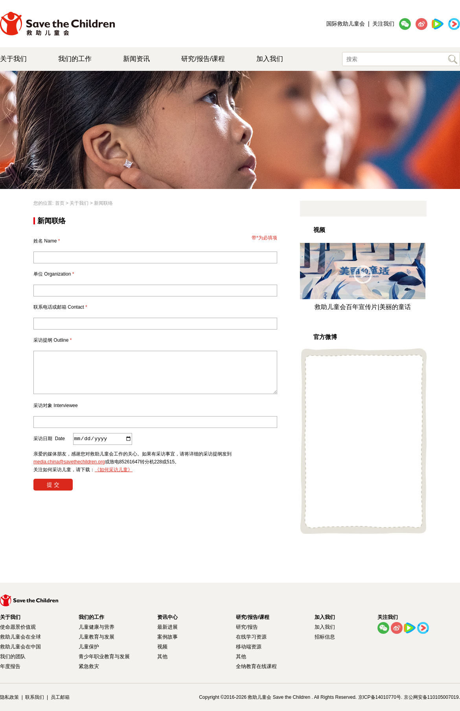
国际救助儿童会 (345, 23)
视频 (162, 647)
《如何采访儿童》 (113, 469)
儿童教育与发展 (96, 637)
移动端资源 (248, 647)
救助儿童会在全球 (20, 637)
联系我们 (34, 697)
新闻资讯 (136, 59)
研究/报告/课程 (203, 59)
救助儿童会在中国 (20, 647)
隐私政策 (9, 697)
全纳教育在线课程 (256, 666)
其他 (162, 656)
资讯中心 (167, 617)
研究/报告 (247, 627)
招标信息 (325, 637)
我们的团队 (13, 656)
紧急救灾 (89, 666)
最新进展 (167, 627)
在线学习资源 (251, 637)
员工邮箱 (60, 697)
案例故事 (167, 637)
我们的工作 (75, 59)
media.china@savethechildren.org (69, 462)
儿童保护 (89, 647)
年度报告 (10, 666)
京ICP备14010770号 (379, 697)
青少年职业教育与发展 (104, 656)
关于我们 (13, 59)
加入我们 (269, 59)
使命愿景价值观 (18, 627)
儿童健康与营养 (96, 627)
